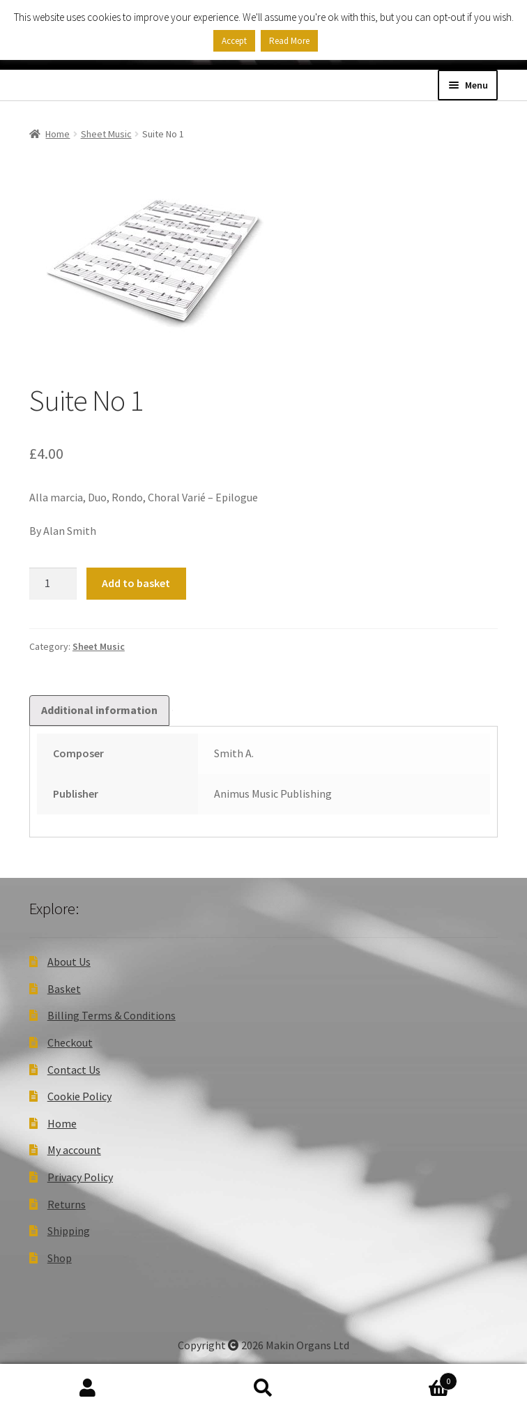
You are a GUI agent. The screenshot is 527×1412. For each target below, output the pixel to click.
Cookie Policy (79, 1096)
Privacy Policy (80, 1177)
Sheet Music (106, 134)
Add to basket (136, 583)
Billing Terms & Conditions (111, 1015)
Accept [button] (234, 41)
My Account (88, 1388)
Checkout (70, 1042)
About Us (69, 962)
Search (263, 1388)
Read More (289, 41)
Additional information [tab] (99, 710)
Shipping (68, 1231)
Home (57, 134)
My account (74, 1150)
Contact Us (73, 1070)
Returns (66, 1204)
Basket (64, 989)
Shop (59, 1258)
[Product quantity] (53, 584)
